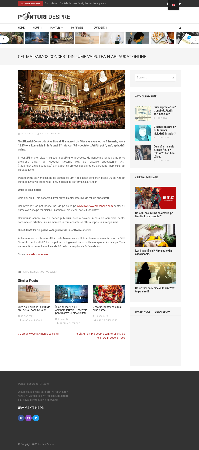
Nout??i (37, 27)
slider (53, 272)
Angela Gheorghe (50, 134)
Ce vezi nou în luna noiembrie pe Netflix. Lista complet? (154, 214)
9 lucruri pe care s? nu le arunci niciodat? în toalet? (165, 130)
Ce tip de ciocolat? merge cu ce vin (38, 333)
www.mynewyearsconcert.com (95, 206)
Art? (25, 272)
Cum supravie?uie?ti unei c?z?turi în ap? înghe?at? (165, 111)
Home (21, 27)
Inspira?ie (77, 27)
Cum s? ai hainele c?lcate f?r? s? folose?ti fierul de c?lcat (164, 151)
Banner (34, 272)
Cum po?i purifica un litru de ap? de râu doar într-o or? (34, 309)
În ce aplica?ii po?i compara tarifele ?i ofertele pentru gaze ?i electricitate (71, 310)
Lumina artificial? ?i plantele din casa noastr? (153, 252)
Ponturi (55, 27)
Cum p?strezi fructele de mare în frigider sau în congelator (76, 3)
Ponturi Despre (46, 444)
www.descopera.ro (37, 254)
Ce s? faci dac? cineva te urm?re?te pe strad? (154, 290)
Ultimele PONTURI (30, 3)
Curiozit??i (100, 27)
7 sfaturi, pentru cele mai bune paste (107, 309)
